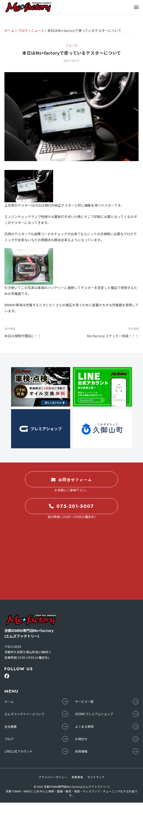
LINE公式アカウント (18, 751)
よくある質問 (84, 726)
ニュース (72, 45)
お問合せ (81, 739)
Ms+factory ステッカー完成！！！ (113, 335)
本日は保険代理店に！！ (22, 335)
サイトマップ (95, 777)
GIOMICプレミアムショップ (94, 714)
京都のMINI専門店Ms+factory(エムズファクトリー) (76, 786)
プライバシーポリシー (53, 777)
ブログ (9, 739)
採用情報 (81, 751)
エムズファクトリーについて (24, 714)
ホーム (9, 701)
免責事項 (77, 777)
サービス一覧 (84, 701)
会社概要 (10, 726)
